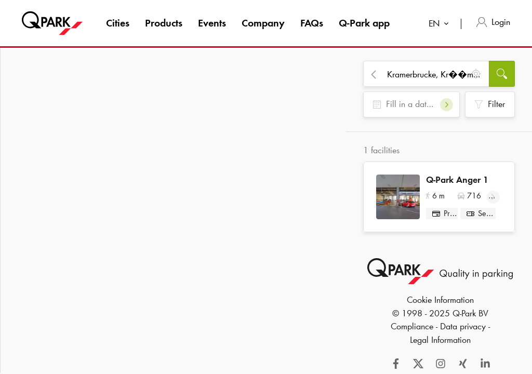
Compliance (412, 330)
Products (163, 23)
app (364, 23)
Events (212, 23)
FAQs (311, 23)
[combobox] (441, 25)
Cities (117, 23)
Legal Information (440, 344)
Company (263, 23)
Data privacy (463, 330)
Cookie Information (440, 304)
